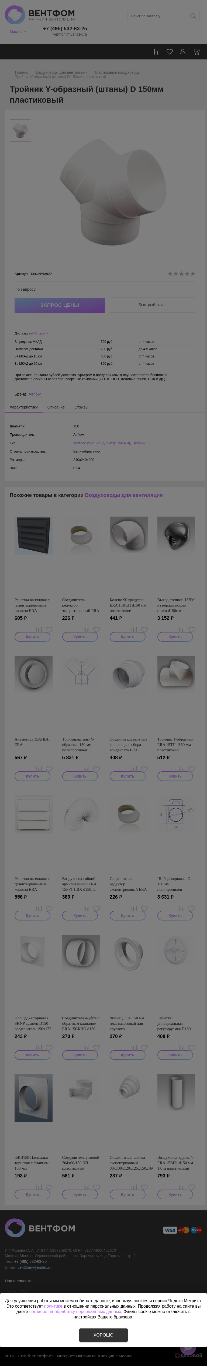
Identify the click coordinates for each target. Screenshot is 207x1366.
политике (53, 1306)
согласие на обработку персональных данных (75, 1311)
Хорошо (103, 1335)
